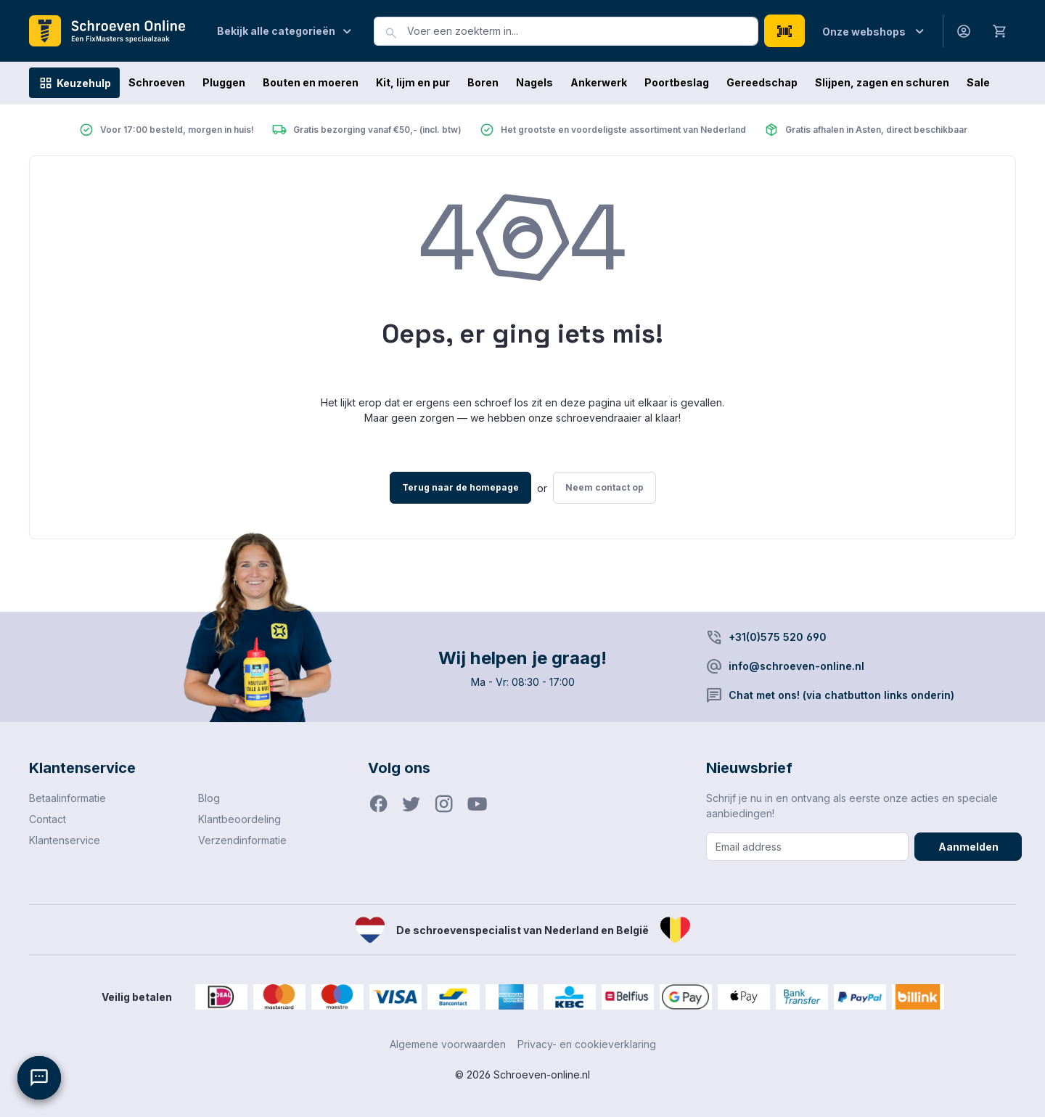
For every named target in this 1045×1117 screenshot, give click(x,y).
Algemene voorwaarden (448, 1044)
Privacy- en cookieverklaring (586, 1044)
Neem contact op (604, 487)
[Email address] (807, 846)
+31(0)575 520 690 (778, 637)
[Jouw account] (963, 31)
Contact (47, 819)
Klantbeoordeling (239, 819)
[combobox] (582, 31)
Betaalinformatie (67, 798)
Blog (209, 798)
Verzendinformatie (242, 840)
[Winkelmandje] (1000, 30)
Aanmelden (968, 846)
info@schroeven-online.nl (796, 666)
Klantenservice (64, 840)
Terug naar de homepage (460, 487)
